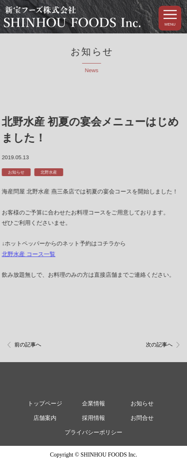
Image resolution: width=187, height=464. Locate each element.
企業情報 (93, 403)
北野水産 (48, 172)
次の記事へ (159, 344)
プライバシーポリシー (93, 432)
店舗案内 (44, 418)
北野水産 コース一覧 (28, 254)
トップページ (45, 403)
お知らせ (15, 172)
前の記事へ (27, 344)
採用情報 (93, 418)
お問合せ (142, 418)
